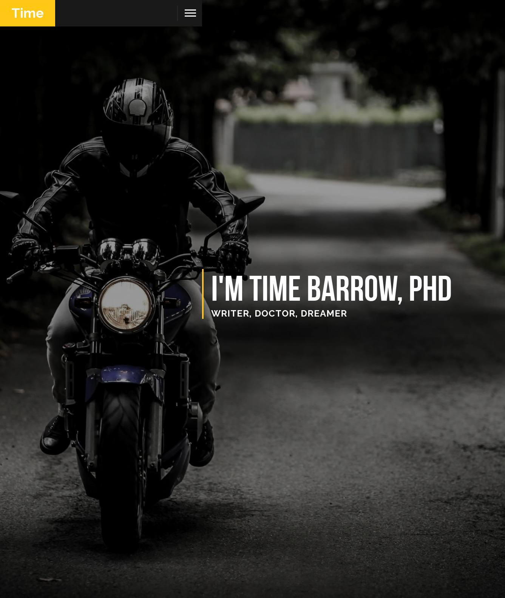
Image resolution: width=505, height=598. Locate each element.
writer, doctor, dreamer (279, 313)
